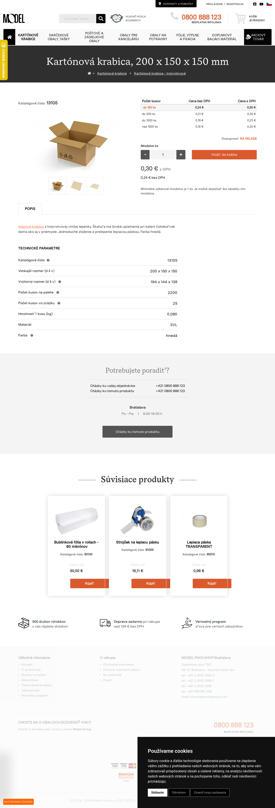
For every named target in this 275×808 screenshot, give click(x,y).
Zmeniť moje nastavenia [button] (210, 792)
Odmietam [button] (179, 792)
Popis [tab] (30, 209)
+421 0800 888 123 (170, 386)
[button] (30, 37)
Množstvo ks (149, 146)
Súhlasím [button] (157, 792)
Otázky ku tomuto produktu (137, 432)
